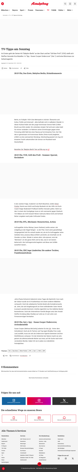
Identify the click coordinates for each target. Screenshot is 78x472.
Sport (22, 10)
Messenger (23, 443)
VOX (39, 351)
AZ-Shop (41, 455)
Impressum (60, 439)
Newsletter (23, 441)
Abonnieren (42, 443)
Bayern (15, 10)
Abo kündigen (61, 448)
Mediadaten (42, 453)
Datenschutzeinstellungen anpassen (67, 450)
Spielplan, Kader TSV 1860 (26, 457)
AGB (59, 441)
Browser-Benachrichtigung (26, 448)
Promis (30, 10)
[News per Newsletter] (39, 418)
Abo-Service (42, 446)
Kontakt (41, 450)
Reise (3, 460)
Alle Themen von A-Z (25, 439)
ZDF (44, 351)
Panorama (39, 10)
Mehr (69, 10)
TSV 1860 (4, 448)
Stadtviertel (4, 441)
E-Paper (41, 448)
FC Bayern (4, 446)
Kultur (60, 10)
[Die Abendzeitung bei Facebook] (14, 401)
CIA (50, 329)
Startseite (5, 15)
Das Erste (15, 351)
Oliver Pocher (23, 351)
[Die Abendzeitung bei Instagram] (39, 401)
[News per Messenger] (14, 418)
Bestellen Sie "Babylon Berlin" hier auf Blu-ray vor (31, 149)
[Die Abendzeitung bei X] (64, 401)
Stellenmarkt (23, 460)
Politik (53, 10)
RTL (30, 351)
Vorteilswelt (23, 453)
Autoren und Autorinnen (45, 439)
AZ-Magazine (42, 457)
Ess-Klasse (23, 450)
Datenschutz (61, 443)
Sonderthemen (42, 460)
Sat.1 (34, 351)
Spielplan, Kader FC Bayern (27, 455)
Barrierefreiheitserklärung (64, 446)
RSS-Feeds (23, 446)
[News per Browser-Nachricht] (64, 418)
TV (48, 10)
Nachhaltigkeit (5, 462)
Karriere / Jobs (42, 441)
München (4, 10)
